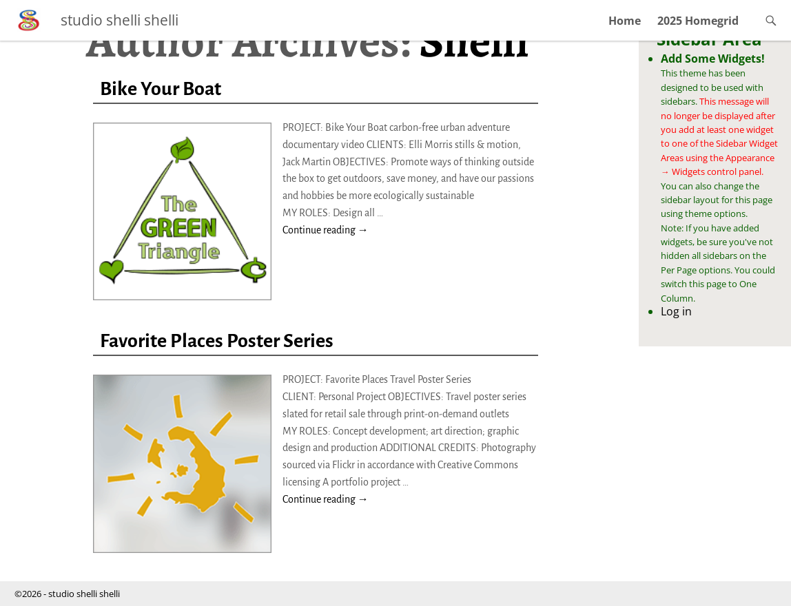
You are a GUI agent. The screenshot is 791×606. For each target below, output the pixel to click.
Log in (676, 311)
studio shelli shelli (119, 20)
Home (624, 20)
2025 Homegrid (698, 20)
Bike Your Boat (160, 89)
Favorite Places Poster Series (216, 341)
